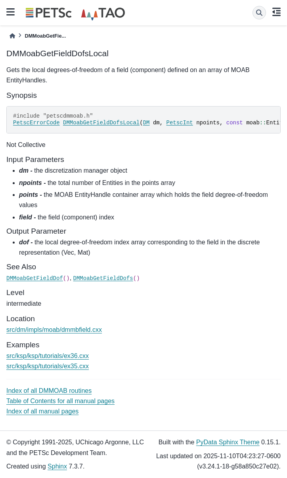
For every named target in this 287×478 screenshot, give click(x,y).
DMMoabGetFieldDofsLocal (101, 123)
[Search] (259, 12)
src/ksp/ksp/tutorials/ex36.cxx (47, 355)
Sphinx (57, 466)
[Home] (12, 36)
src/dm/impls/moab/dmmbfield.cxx (54, 329)
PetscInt (179, 123)
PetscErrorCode (36, 123)
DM (146, 123)
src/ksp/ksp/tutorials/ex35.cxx (47, 366)
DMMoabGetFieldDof (34, 278)
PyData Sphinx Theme (228, 442)
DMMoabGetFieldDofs (103, 278)
